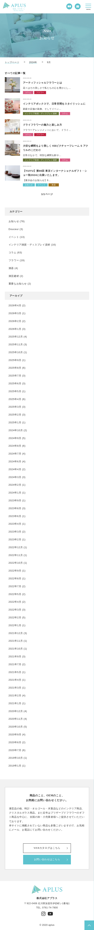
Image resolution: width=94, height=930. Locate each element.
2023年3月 (15, 531)
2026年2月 (15, 321)
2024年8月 (15, 445)
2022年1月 (15, 625)
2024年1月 (15, 492)
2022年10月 (16, 562)
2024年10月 (16, 430)
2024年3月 (15, 477)
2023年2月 (15, 539)
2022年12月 (16, 547)
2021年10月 (16, 648)
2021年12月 (16, 633)
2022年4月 (15, 601)
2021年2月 (15, 695)
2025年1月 (15, 422)
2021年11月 (16, 640)
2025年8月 (15, 367)
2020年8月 (15, 742)
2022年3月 (15, 609)
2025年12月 (16, 336)
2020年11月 (16, 718)
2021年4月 (15, 679)
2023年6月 (15, 516)
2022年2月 (15, 617)
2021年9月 (15, 656)
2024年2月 (15, 484)
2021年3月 (15, 687)
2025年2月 (15, 414)
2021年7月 (15, 664)
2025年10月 (16, 352)
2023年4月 (15, 523)
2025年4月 (15, 399)
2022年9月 (15, 570)
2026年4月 (15, 305)
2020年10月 (16, 726)
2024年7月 (15, 453)
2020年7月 (15, 750)
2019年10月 (16, 757)
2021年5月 (15, 672)
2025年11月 (16, 344)
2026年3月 (15, 313)
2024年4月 (15, 469)
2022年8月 (15, 578)
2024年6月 (15, 461)
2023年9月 (15, 500)
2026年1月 (15, 329)
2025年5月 (15, 391)
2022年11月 (16, 555)
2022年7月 (15, 586)
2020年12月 (16, 711)
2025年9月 (15, 360)
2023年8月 (15, 508)
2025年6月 (15, 383)
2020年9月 (15, 734)
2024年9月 (15, 438)
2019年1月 (15, 765)
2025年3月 (15, 406)
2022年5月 (15, 594)
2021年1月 (15, 703)
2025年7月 (15, 375)
